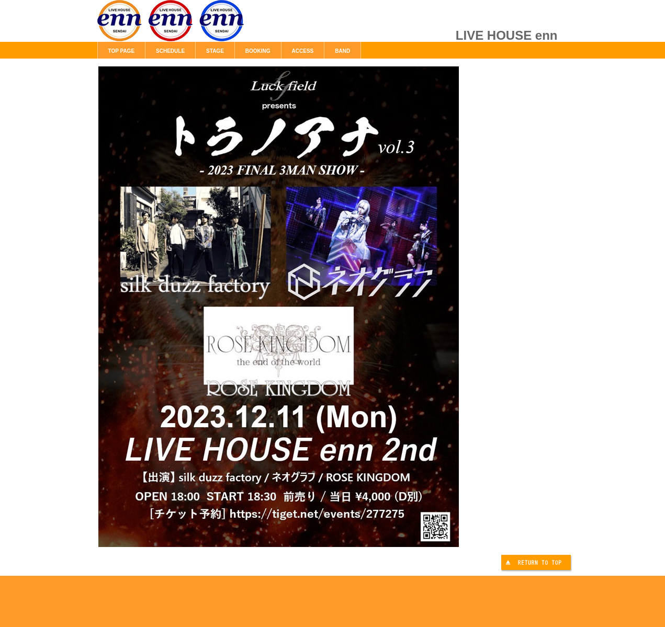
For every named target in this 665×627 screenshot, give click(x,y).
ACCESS (303, 51)
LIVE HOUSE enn (215, 26)
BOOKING (257, 51)
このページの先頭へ (537, 564)
